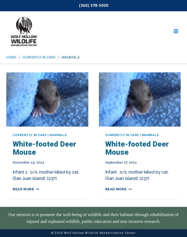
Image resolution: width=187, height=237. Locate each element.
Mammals (58, 135)
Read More (26, 189)
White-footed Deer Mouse (44, 148)
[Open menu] (176, 31)
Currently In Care (30, 135)
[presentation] (47, 99)
